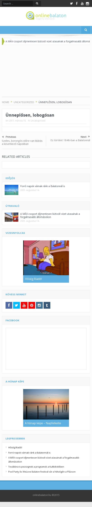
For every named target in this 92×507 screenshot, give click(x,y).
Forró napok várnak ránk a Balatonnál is (42, 186)
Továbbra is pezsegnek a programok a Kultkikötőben (36, 466)
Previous (9, 137)
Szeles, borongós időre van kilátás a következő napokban (22, 142)
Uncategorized (38, 120)
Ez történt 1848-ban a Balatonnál (70, 140)
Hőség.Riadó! (15, 447)
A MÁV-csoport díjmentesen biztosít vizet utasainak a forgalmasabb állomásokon (50, 215)
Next (85, 137)
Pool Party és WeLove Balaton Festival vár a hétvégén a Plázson (42, 471)
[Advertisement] (46, 72)
